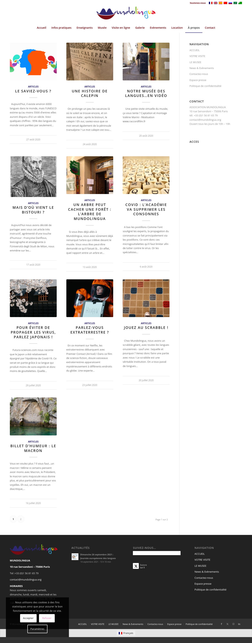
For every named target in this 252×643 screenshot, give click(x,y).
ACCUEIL (194, 50)
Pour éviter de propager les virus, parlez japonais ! (33, 332)
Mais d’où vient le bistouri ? (33, 209)
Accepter (28, 618)
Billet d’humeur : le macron (33, 448)
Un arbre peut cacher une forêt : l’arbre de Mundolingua (89, 211)
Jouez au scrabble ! (146, 327)
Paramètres (37, 629)
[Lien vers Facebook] (221, 624)
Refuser (47, 618)
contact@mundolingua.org (26, 579)
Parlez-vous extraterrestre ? (89, 330)
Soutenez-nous (198, 2)
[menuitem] (197, 3)
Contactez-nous (198, 74)
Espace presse (197, 80)
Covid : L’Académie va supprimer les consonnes (146, 209)
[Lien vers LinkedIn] (239, 624)
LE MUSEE (195, 62)
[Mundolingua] (126, 14)
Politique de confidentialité (205, 86)
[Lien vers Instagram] (233, 624)
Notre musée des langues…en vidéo (146, 93)
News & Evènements (201, 68)
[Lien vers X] (227, 624)
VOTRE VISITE (197, 56)
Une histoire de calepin (90, 93)
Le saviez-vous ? (33, 91)
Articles (33, 86)
